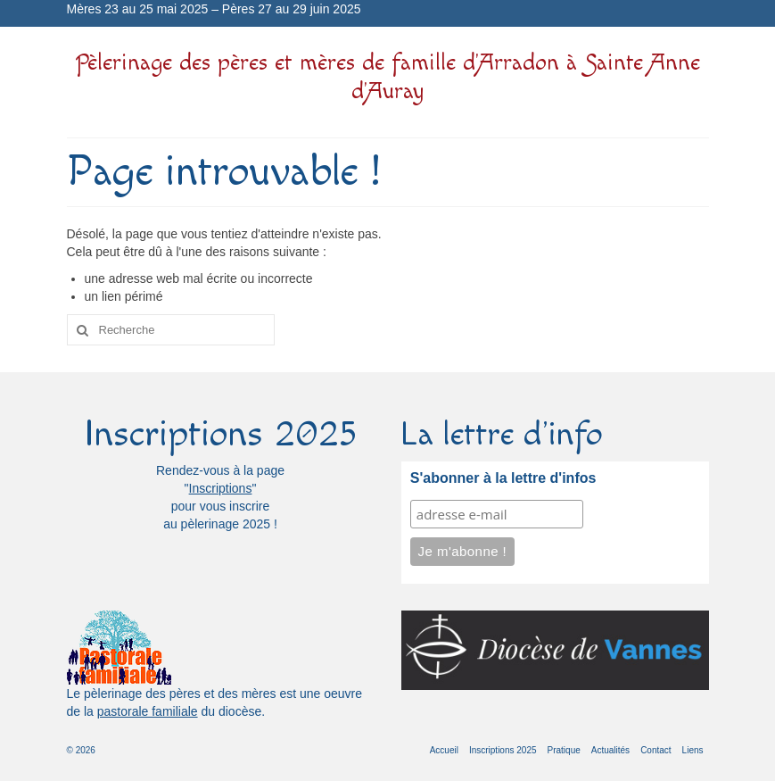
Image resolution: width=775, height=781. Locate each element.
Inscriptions (220, 488)
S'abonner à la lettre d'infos (503, 478)
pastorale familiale (147, 711)
